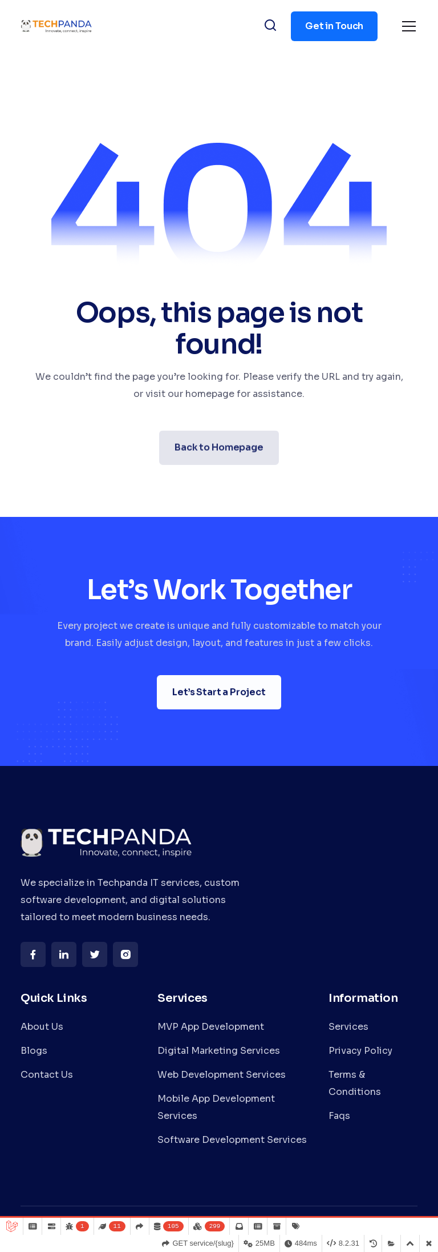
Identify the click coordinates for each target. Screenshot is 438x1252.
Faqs (339, 1116)
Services (348, 1027)
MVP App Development (210, 1027)
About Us (42, 1027)
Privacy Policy (360, 1051)
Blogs (34, 1051)
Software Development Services (232, 1140)
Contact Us (47, 1075)
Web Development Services (221, 1075)
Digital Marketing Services (218, 1051)
